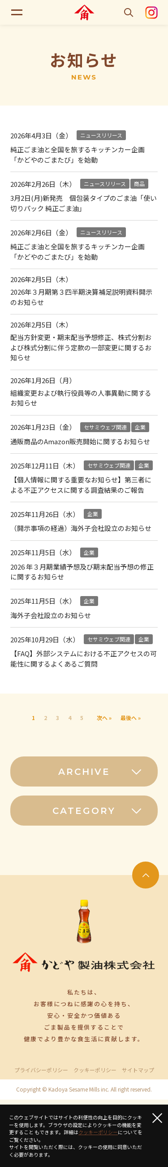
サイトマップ (138, 1070)
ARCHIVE (100, 771)
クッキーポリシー (94, 1070)
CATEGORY (97, 810)
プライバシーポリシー (41, 1070)
